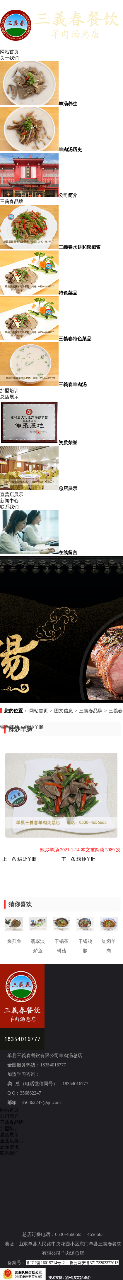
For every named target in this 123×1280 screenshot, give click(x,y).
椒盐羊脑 (27, 859)
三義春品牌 (11, 201)
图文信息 (63, 710)
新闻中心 (9, 500)
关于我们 (9, 57)
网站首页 (9, 51)
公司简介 (9, 1116)
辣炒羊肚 (86, 859)
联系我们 (9, 506)
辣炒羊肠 (34, 727)
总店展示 (9, 396)
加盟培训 (9, 390)
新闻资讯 (9, 1146)
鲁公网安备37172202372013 (94, 1263)
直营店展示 (11, 494)
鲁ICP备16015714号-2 (45, 1263)
